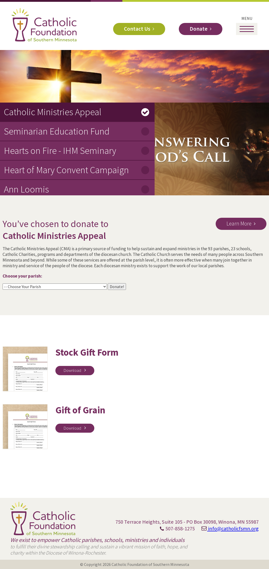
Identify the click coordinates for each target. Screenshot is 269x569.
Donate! (117, 286)
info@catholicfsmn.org (227, 528)
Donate (198, 28)
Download (73, 370)
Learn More (238, 223)
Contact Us (137, 28)
